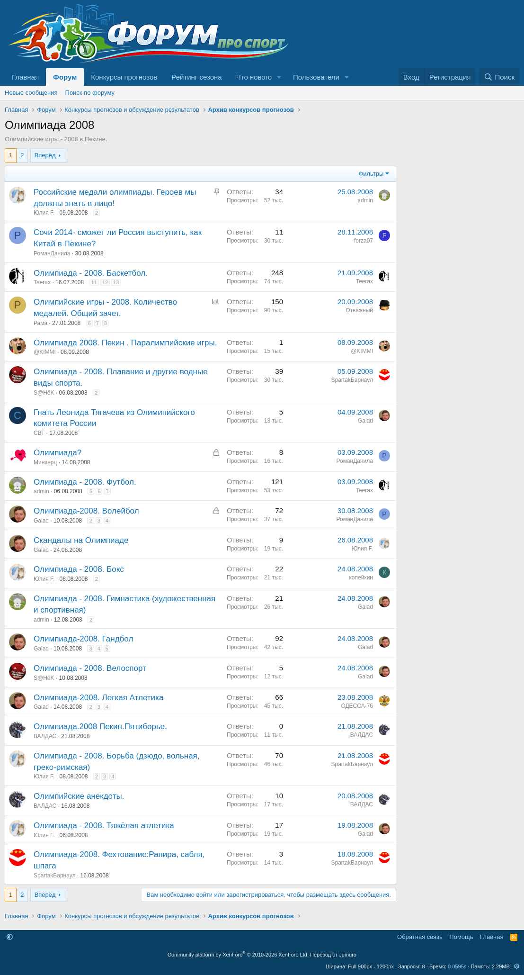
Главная (25, 77)
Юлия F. (44, 212)
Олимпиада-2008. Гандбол (83, 638)
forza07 (363, 240)
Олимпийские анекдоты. (79, 796)
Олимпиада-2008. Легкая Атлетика (98, 697)
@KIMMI (45, 352)
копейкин (361, 577)
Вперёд (45, 155)
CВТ (39, 433)
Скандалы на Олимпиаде (81, 540)
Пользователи (316, 77)
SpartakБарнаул (352, 380)
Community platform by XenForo (238, 954)
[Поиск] (499, 77)
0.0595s (457, 966)
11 (94, 282)
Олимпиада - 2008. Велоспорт (90, 668)
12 (105, 282)
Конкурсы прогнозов (124, 77)
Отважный (359, 310)
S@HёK (44, 392)
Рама (40, 323)
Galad (365, 420)
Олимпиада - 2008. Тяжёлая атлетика (104, 825)
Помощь (461, 936)
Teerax (42, 282)
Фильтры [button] (370, 173)
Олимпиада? (57, 452)
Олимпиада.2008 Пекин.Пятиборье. (100, 726)
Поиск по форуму (90, 92)
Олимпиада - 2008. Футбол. (85, 482)
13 (116, 282)
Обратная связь (420, 936)
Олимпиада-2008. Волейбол (86, 510)
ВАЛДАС (45, 736)
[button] (279, 77)
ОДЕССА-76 (357, 706)
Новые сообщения (31, 92)
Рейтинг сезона (196, 77)
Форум (65, 77)
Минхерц (45, 462)
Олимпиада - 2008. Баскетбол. (91, 273)
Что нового (254, 77)
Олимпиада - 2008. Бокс (79, 569)
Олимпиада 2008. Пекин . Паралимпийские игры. (125, 342)
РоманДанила (52, 253)
